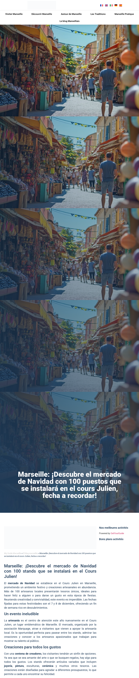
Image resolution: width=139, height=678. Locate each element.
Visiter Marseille (14, 14)
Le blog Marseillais (70, 21)
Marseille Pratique (124, 14)
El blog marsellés (30, 553)
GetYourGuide (117, 533)
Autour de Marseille (71, 14)
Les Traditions (98, 14)
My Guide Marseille (12, 553)
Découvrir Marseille (41, 14)
